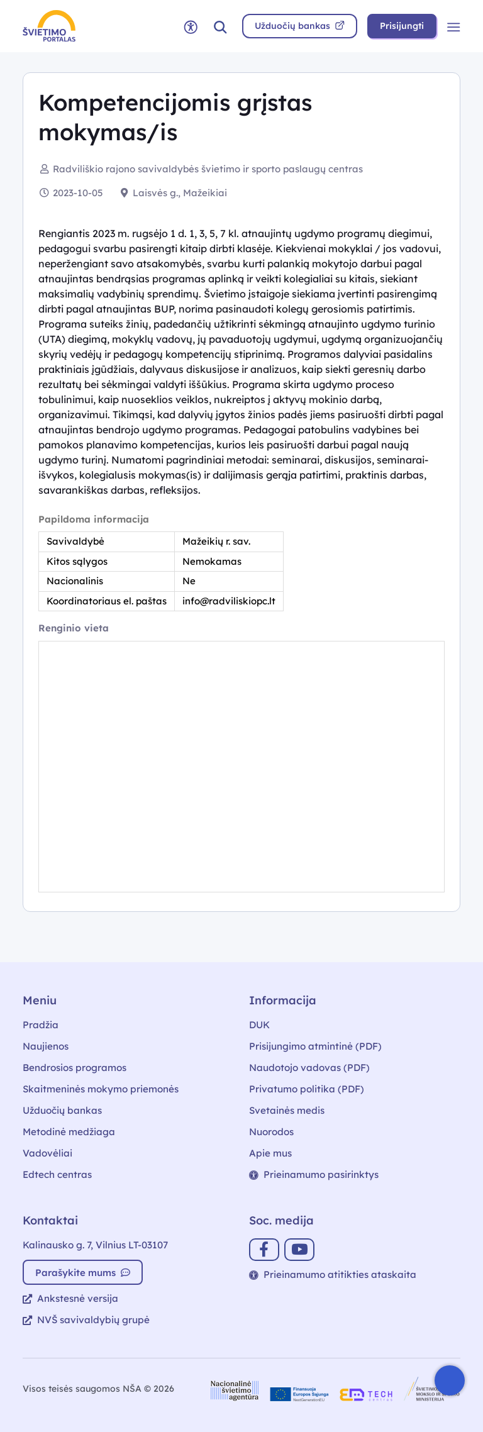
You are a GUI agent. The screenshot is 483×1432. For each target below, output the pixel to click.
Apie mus (270, 1153)
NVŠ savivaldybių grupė (86, 1320)
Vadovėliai (47, 1153)
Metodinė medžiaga (69, 1132)
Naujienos (46, 1046)
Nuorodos (271, 1132)
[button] (220, 26)
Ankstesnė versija (70, 1298)
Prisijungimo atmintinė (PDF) (315, 1046)
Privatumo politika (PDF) (306, 1089)
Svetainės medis (287, 1110)
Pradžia (40, 1025)
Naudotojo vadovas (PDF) (309, 1068)
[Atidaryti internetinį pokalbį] (450, 1380)
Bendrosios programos (74, 1068)
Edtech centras (57, 1174)
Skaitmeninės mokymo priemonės (101, 1089)
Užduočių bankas (62, 1110)
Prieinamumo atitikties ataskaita (332, 1274)
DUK (259, 1025)
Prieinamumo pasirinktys (314, 1174)
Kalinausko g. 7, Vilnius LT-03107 (95, 1245)
